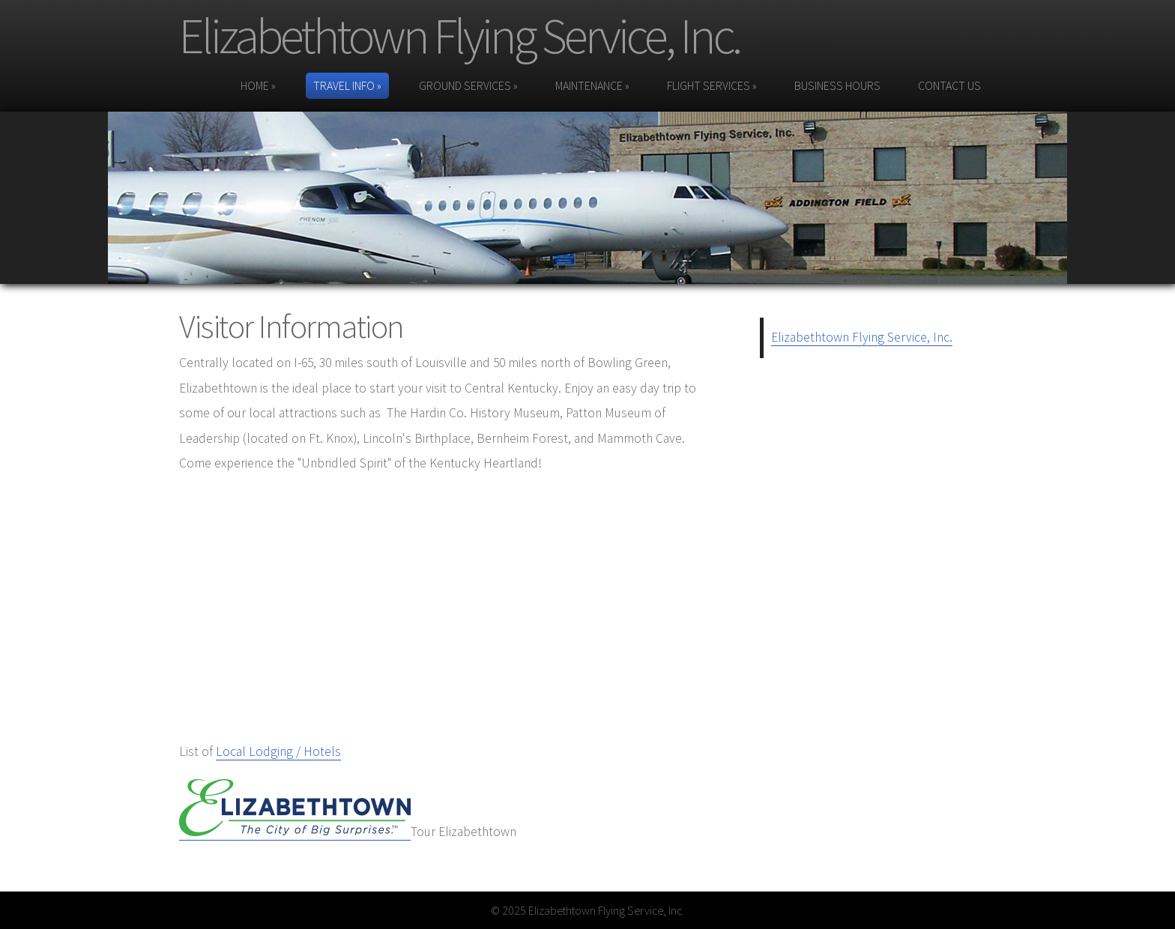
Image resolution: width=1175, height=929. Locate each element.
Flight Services (712, 85)
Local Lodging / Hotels (278, 751)
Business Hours (837, 85)
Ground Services (468, 85)
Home (258, 85)
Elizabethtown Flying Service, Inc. (459, 35)
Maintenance (592, 85)
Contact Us (949, 85)
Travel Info (347, 85)
